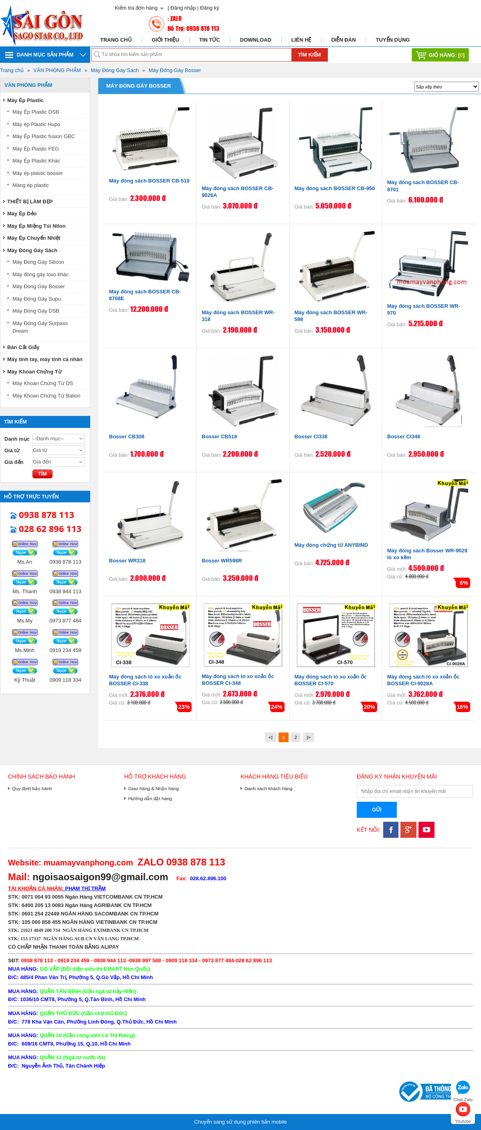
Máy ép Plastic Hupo (36, 124)
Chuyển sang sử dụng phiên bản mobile (240, 1122)
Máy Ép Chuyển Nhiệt (33, 238)
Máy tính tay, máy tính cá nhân (45, 359)
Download (255, 40)
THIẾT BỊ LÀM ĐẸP (30, 202)
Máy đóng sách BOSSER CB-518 (149, 181)
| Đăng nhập (182, 8)
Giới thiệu (165, 40)
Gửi (377, 810)
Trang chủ (116, 40)
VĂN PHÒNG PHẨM (57, 70)
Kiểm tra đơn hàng (136, 8)
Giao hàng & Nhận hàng (153, 788)
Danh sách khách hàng (269, 788)
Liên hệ (301, 40)
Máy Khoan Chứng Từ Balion (46, 396)
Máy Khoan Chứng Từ (34, 372)
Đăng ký (209, 8)
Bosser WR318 (127, 561)
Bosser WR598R (222, 561)
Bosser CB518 (219, 437)
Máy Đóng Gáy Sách (115, 70)
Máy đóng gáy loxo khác (40, 274)
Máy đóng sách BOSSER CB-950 (335, 188)
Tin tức (209, 40)
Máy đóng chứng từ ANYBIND (331, 545)
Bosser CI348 (403, 437)
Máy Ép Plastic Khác (36, 161)
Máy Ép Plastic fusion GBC (43, 136)
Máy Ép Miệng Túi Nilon (36, 226)
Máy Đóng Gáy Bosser (175, 70)
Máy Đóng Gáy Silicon (38, 262)
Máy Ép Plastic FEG (35, 149)
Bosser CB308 (126, 437)
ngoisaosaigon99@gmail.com (100, 876)
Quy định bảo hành (32, 788)
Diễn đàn (343, 40)
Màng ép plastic (30, 185)
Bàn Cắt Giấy (23, 347)
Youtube (463, 1112)
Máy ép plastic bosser (37, 173)
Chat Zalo (463, 1090)
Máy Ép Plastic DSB (35, 112)
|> (309, 737)
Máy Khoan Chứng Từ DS (42, 383)
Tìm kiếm (309, 55)
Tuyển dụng (393, 40)
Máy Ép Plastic (25, 100)
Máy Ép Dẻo (21, 214)
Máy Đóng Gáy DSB (35, 311)
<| (271, 737)
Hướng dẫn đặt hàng (150, 798)
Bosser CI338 (311, 437)
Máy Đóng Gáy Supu (36, 299)
